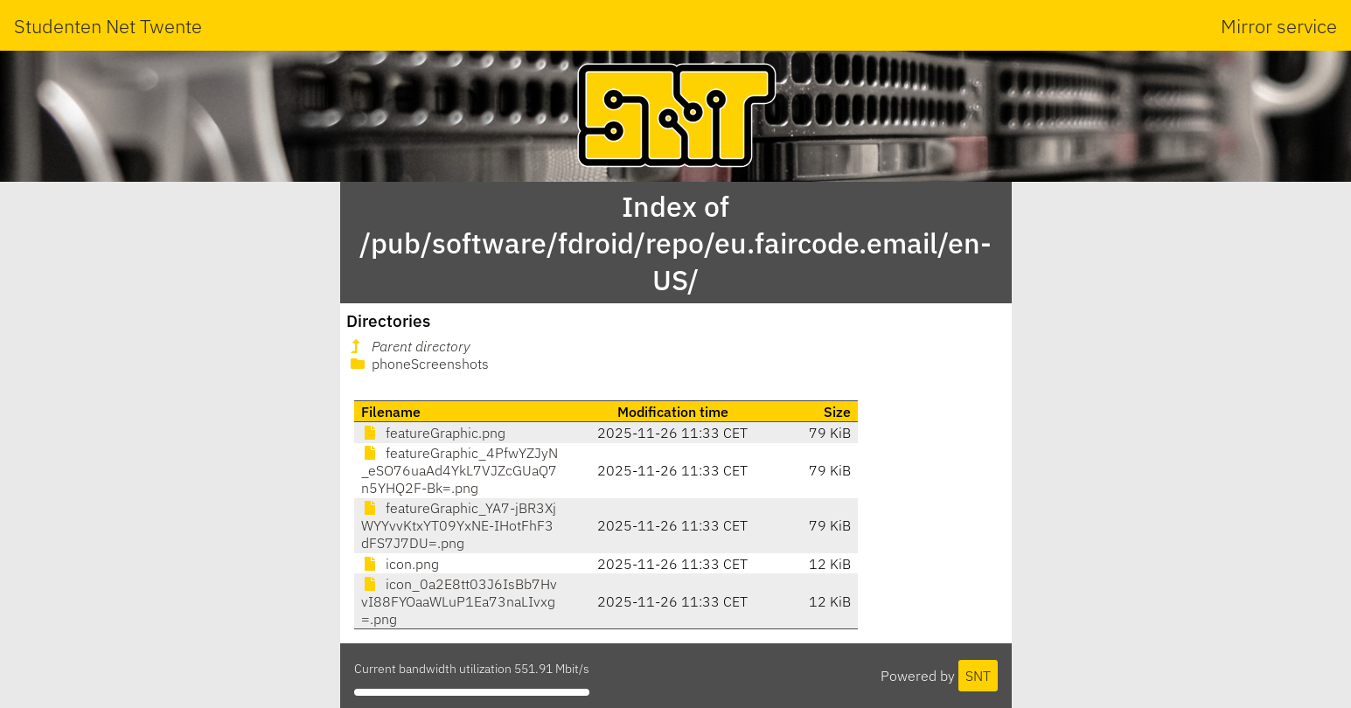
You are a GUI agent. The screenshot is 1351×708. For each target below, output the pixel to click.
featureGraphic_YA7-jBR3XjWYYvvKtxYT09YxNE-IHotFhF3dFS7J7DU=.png (458, 525)
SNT (978, 675)
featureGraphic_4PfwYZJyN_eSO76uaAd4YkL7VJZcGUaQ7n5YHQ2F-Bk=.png (459, 470)
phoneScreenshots (418, 363)
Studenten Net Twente (108, 25)
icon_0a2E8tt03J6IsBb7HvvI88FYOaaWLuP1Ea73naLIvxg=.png (459, 601)
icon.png (400, 564)
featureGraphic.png (433, 432)
